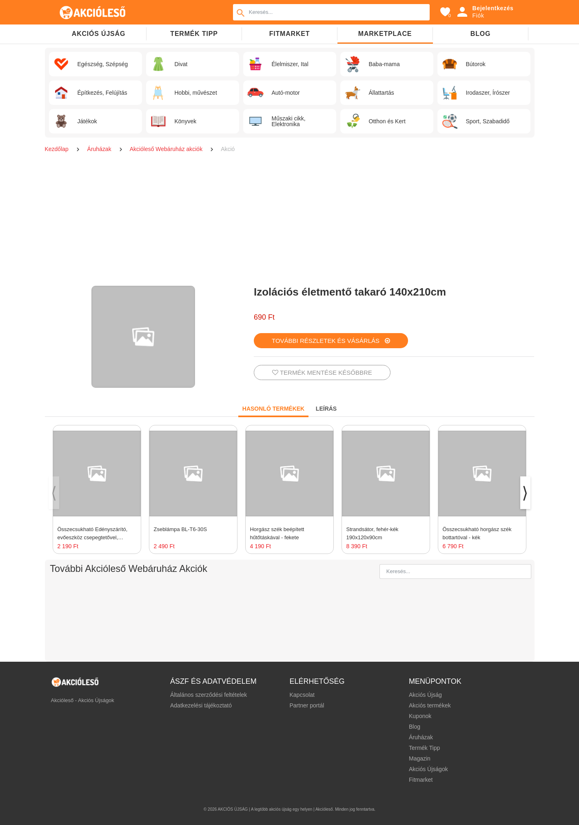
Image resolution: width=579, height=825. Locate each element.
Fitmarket (289, 33)
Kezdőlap (57, 149)
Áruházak (100, 149)
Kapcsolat (301, 695)
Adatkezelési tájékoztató (201, 705)
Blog (480, 33)
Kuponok (420, 716)
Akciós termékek (430, 705)
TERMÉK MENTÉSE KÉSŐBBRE (322, 372)
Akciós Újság (425, 695)
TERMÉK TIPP (193, 33)
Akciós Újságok (428, 769)
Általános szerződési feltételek (208, 695)
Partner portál (306, 705)
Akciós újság (98, 33)
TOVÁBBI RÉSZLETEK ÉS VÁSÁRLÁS (331, 340)
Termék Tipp (424, 748)
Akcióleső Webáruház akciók (167, 149)
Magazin (419, 758)
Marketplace (385, 33)
